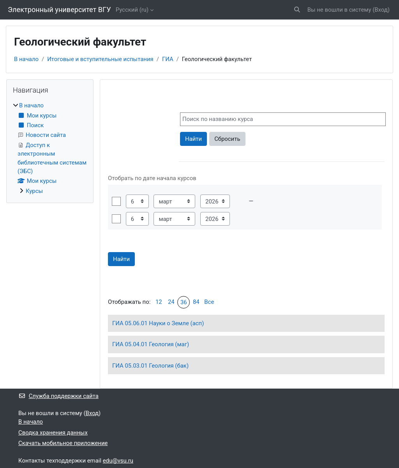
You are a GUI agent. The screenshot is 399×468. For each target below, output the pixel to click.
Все (209, 301)
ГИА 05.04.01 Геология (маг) (150, 344)
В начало (26, 59)
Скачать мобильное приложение (63, 443)
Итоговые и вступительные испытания (100, 59)
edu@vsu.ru (118, 460)
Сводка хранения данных (53, 432)
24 (171, 301)
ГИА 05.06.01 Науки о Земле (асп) (158, 323)
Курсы (34, 191)
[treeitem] (50, 148)
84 (196, 301)
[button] (297, 9)
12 (158, 301)
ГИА (167, 59)
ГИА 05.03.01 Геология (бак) (150, 365)
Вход (381, 9)
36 (183, 302)
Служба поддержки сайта (58, 396)
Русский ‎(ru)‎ (132, 9)
